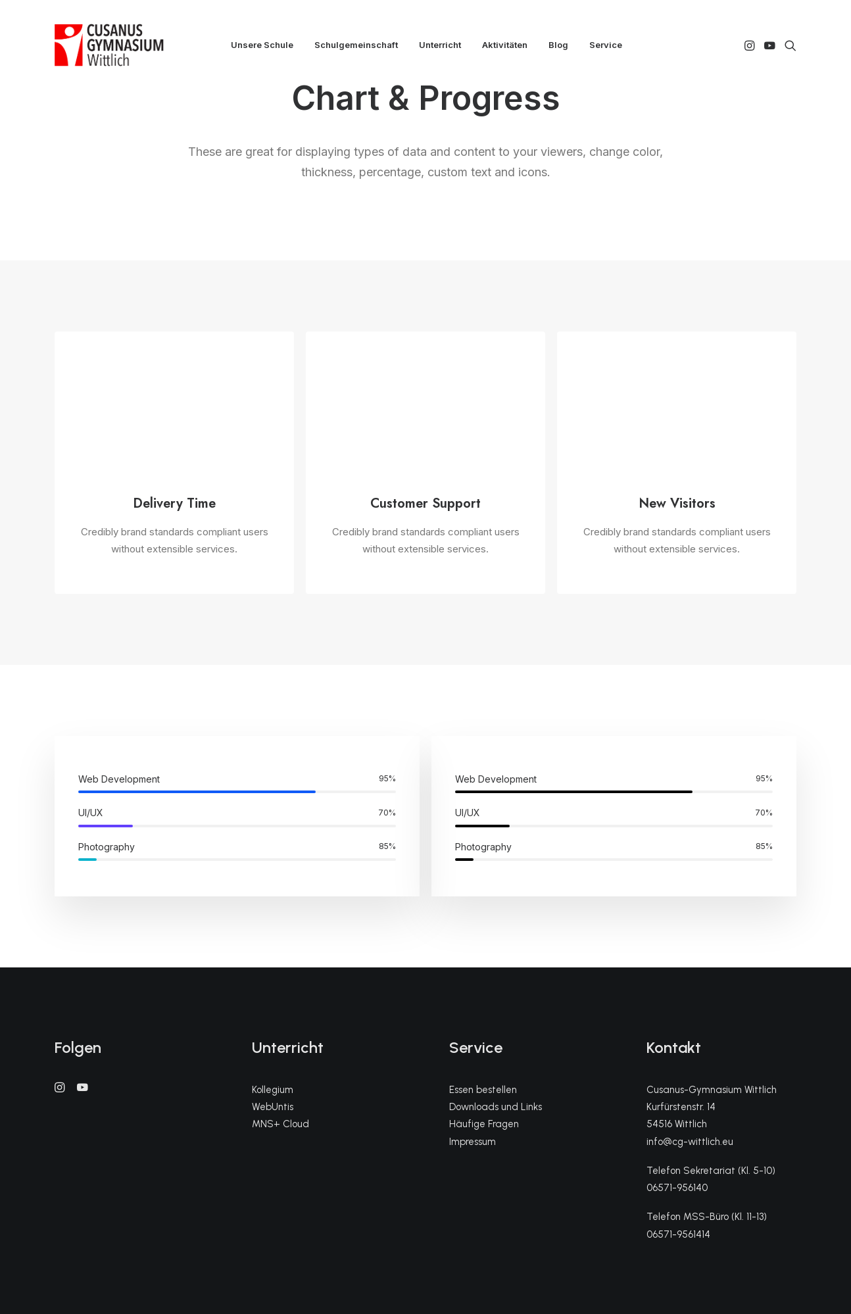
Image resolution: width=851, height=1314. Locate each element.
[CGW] (109, 45)
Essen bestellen (483, 1090)
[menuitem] (262, 45)
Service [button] (605, 44)
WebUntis (272, 1107)
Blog (558, 44)
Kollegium (272, 1090)
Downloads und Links (495, 1107)
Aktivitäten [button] (504, 44)
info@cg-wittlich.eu (689, 1142)
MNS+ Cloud (280, 1124)
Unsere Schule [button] (262, 44)
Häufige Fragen (484, 1124)
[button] (750, 45)
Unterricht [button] (440, 44)
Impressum (472, 1142)
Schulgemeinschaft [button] (356, 44)
